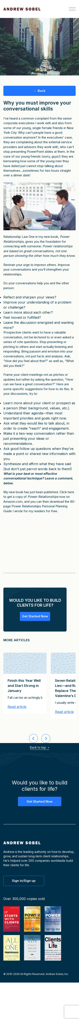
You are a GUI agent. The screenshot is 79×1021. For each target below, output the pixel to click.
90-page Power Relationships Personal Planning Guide (39, 506)
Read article (17, 707)
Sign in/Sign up (24, 881)
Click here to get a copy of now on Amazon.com (38, 497)
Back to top (39, 747)
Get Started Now (35, 616)
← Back (40, 91)
